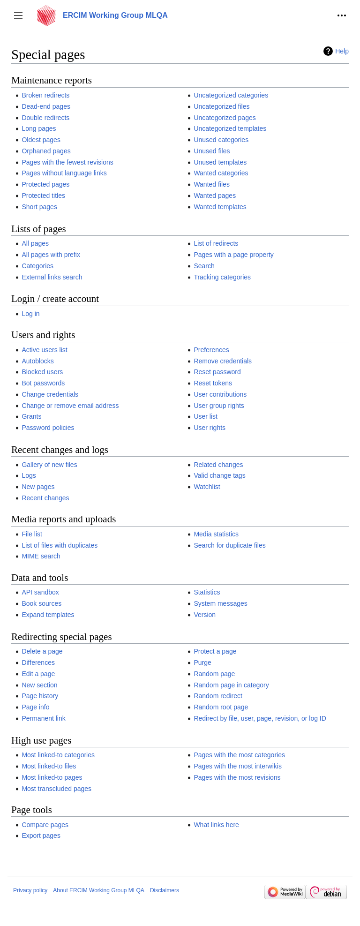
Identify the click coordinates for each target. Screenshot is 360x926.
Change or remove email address (70, 405)
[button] (18, 15)
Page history (40, 696)
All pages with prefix (51, 254)
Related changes (218, 464)
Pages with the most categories (239, 755)
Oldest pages (41, 139)
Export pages (41, 835)
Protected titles (43, 195)
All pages (35, 243)
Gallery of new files (49, 464)
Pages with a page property (233, 254)
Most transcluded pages (56, 788)
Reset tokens (213, 383)
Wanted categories (221, 173)
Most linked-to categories (58, 755)
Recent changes (45, 498)
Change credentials (50, 394)
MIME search (41, 556)
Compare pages (45, 824)
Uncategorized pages (224, 117)
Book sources (41, 603)
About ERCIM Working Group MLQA (98, 890)
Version (205, 614)
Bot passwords (43, 383)
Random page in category (231, 685)
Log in (30, 313)
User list (206, 416)
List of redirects (216, 243)
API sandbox (40, 592)
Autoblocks (37, 361)
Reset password (217, 372)
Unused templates (220, 162)
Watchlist (207, 486)
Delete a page (42, 651)
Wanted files (212, 184)
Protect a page (215, 651)
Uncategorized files (221, 106)
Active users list (44, 350)
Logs (29, 475)
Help (342, 51)
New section (39, 685)
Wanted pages (215, 195)
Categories (37, 266)
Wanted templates (220, 207)
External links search (52, 277)
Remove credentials (223, 361)
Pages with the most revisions (237, 777)
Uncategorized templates (230, 128)
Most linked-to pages (52, 777)
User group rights (219, 405)
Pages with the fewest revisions (67, 162)
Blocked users (42, 372)
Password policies (48, 427)
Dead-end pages (46, 106)
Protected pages (45, 184)
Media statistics (216, 534)
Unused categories (221, 139)
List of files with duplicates (60, 545)
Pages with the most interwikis (238, 766)
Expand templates (48, 614)
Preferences (211, 350)
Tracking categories (222, 277)
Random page (214, 674)
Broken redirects (45, 95)
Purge (202, 662)
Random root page (221, 707)
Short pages (39, 207)
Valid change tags (219, 475)
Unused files (212, 151)
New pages (38, 486)
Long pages (39, 128)
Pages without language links (64, 173)
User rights (209, 427)
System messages (220, 603)
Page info (35, 707)
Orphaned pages (46, 151)
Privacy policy (30, 890)
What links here (216, 824)
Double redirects (45, 117)
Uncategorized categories (231, 95)
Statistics (207, 592)
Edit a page (38, 674)
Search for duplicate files (229, 545)
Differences (38, 662)
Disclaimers (164, 890)
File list (32, 534)
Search (204, 266)
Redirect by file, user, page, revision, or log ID (260, 718)
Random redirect (218, 696)
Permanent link (43, 718)
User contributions (220, 394)
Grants (31, 416)
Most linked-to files (49, 766)
